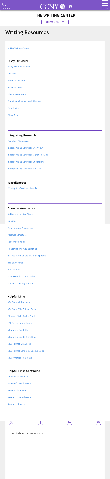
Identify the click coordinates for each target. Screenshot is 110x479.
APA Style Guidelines (19, 302)
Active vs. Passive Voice (20, 214)
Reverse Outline (16, 80)
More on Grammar (17, 390)
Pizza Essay (14, 115)
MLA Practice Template (20, 357)
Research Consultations (20, 397)
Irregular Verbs (15, 262)
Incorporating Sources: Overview (25, 147)
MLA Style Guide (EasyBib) (22, 336)
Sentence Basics (16, 241)
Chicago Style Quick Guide (22, 316)
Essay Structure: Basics (20, 66)
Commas (12, 220)
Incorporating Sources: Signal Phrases (28, 154)
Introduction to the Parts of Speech (27, 255)
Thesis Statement (17, 94)
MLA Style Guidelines (19, 330)
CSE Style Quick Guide (20, 323)
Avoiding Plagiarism (18, 140)
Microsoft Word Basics (19, 383)
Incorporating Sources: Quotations (26, 161)
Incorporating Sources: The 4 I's (24, 168)
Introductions (15, 87)
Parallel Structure (17, 234)
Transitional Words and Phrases (24, 101)
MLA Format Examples (19, 343)
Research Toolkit (16, 404)
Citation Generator (18, 376)
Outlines (12, 73)
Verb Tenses (14, 269)
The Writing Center (19, 48)
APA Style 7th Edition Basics (22, 309)
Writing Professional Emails (22, 188)
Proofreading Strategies (20, 227)
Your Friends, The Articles (21, 276)
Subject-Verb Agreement (21, 283)
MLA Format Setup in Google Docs (26, 350)
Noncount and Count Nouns (22, 248)
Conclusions (14, 108)
